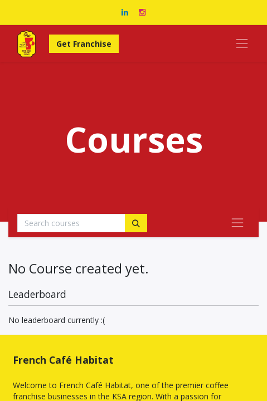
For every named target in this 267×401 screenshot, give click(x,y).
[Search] (136, 223)
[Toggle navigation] (237, 223)
